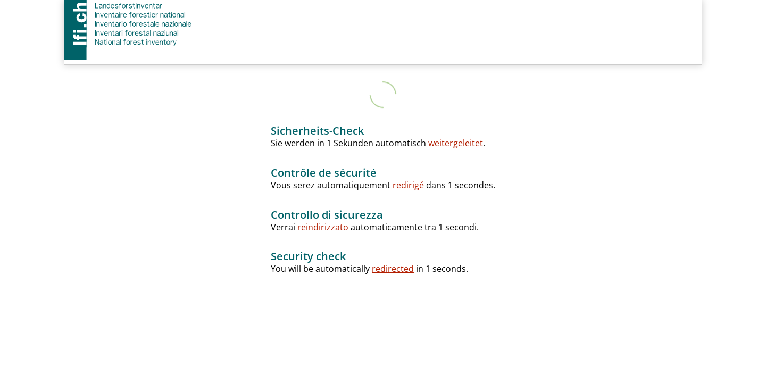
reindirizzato (322, 227)
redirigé (408, 185)
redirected (393, 268)
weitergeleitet (455, 143)
